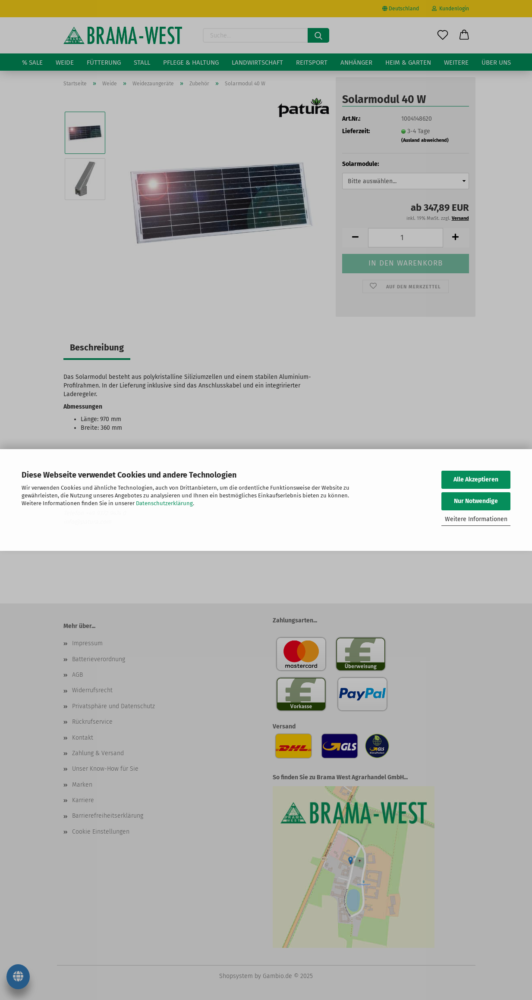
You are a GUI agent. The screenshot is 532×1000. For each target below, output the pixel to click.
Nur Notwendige (476, 501)
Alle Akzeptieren (475, 479)
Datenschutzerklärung (164, 503)
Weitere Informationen (476, 519)
